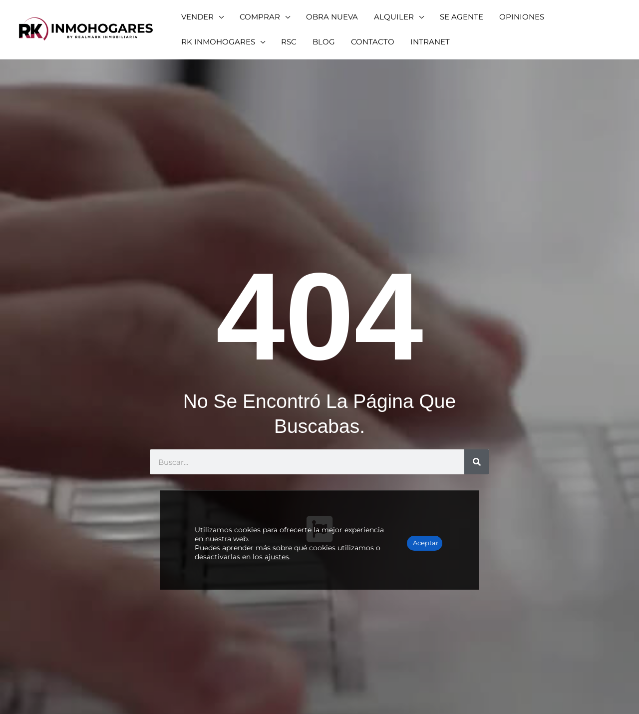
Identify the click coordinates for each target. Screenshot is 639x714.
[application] (216, 16)
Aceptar (413, 517)
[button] (199, 16)
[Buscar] (476, 461)
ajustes (322, 531)
